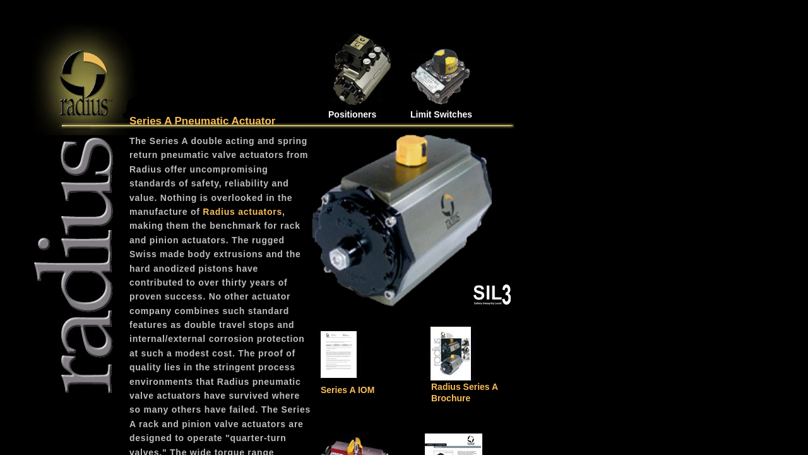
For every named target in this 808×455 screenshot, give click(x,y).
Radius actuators (242, 212)
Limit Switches (441, 114)
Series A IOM (347, 390)
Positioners (352, 114)
